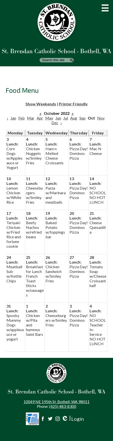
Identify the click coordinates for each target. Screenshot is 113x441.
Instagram (57, 418)
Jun (58, 118)
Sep (82, 118)
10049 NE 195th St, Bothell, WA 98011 (56, 401)
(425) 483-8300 (62, 406)
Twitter (50, 418)
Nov (101, 118)
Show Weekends (40, 103)
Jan (13, 118)
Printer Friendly (73, 103)
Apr (40, 118)
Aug (73, 118)
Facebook (43, 418)
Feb (21, 118)
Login (72, 419)
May (49, 118)
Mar (30, 118)
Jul (65, 118)
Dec (54, 122)
